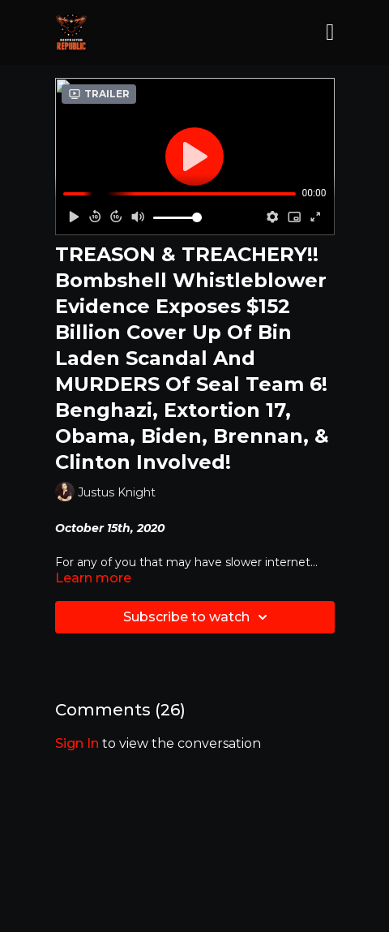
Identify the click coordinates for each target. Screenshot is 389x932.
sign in (77, 743)
